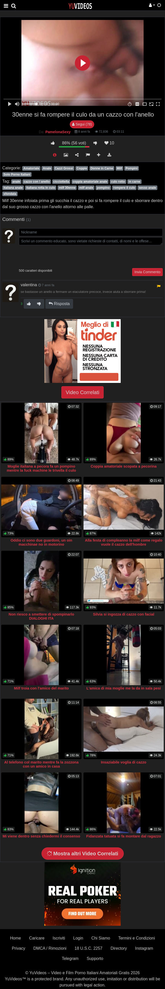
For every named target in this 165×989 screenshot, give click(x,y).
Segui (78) (82, 124)
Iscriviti (59, 938)
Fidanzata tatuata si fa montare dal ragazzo (123, 836)
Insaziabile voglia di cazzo (123, 762)
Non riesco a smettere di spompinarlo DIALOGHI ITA (41, 616)
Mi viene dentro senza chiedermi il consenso (41, 836)
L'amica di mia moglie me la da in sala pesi (123, 688)
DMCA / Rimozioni (49, 948)
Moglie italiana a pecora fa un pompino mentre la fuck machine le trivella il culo (41, 468)
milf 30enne (67, 188)
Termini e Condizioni (136, 938)
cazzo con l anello (37, 181)
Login (78, 938)
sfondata (10, 194)
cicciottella (61, 181)
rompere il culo (124, 188)
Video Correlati (82, 392)
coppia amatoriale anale (90, 181)
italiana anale (13, 188)
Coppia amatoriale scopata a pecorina (124, 466)
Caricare (36, 938)
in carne (134, 181)
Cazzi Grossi (64, 168)
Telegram (70, 958)
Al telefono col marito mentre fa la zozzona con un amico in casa (41, 764)
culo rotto (118, 181)
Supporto (95, 958)
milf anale (86, 188)
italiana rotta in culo (40, 188)
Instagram (144, 948)
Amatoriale (31, 168)
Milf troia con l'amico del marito (41, 688)
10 (109, 143)
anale (16, 181)
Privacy (18, 948)
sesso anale (147, 188)
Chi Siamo (100, 938)
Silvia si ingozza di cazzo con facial (123, 614)
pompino (103, 188)
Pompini (132, 168)
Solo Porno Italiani (17, 174)
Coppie (82, 168)
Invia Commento (147, 272)
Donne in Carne (102, 168)
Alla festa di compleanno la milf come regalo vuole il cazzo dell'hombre (123, 542)
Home (15, 938)
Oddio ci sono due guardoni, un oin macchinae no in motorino (41, 542)
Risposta (59, 304)
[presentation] (57, 256)
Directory (119, 948)
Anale (47, 168)
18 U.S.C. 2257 (88, 948)
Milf (119, 168)
